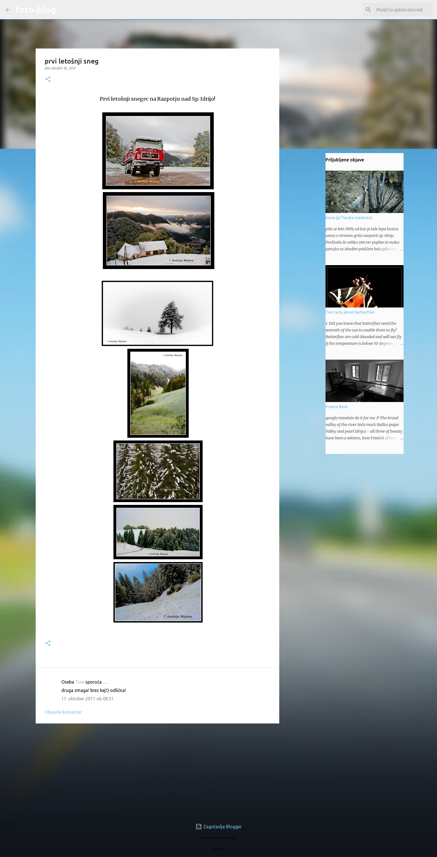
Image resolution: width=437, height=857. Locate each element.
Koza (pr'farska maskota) (349, 218)
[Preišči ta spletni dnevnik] (403, 9)
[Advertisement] (157, 771)
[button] (48, 79)
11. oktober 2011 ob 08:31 (87, 698)
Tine (79, 681)
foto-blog (36, 9)
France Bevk (337, 407)
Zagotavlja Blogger (218, 826)
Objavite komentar (63, 712)
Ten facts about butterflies (350, 312)
